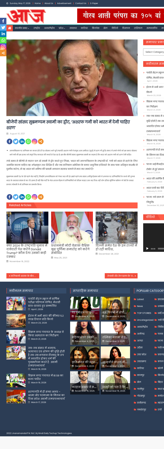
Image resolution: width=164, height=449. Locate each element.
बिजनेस (95, 28)
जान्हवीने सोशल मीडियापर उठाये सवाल (125, 362)
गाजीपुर (140, 388)
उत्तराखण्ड (141, 361)
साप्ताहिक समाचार (85, 291)
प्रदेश (61, 28)
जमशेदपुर (141, 409)
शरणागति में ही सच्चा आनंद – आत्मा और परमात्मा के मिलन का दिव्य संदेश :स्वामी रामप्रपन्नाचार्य (46, 395)
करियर (84, 28)
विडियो (115, 28)
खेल (105, 28)
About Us (49, 3)
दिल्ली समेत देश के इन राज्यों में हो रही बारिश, (116, 247)
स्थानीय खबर (21, 28)
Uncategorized (145, 320)
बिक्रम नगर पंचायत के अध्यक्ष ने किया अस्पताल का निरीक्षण (46, 333)
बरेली (160, 368)
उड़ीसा (140, 347)
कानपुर (140, 375)
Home (38, 3)
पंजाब (160, 333)
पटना (160, 340)
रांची (160, 409)
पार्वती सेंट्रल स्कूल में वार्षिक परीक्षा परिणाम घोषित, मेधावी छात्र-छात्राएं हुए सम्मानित (44, 302)
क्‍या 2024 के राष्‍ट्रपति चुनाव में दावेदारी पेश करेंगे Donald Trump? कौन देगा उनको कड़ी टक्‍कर (26, 251)
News (140, 306)
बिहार (160, 382)
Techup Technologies (60, 433)
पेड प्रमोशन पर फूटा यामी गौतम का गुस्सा (96, 312)
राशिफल (138, 28)
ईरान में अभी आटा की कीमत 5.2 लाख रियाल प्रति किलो (46, 317)
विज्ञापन (126, 28)
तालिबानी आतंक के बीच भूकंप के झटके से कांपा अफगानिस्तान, (25, 275)
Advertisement (64, 3)
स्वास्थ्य (73, 28)
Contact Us (80, 3)
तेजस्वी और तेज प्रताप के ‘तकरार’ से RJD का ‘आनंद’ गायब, (122, 275)
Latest (140, 299)
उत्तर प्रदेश (141, 354)
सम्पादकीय (152, 28)
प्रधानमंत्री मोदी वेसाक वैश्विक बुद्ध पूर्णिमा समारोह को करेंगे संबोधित (70, 249)
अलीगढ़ (140, 333)
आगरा (140, 340)
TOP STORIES (144, 313)
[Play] (147, 248)
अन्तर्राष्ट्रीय (49, 28)
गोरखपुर (141, 395)
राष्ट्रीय (37, 28)
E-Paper (94, 3)
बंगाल (161, 361)
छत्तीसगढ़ (141, 402)
